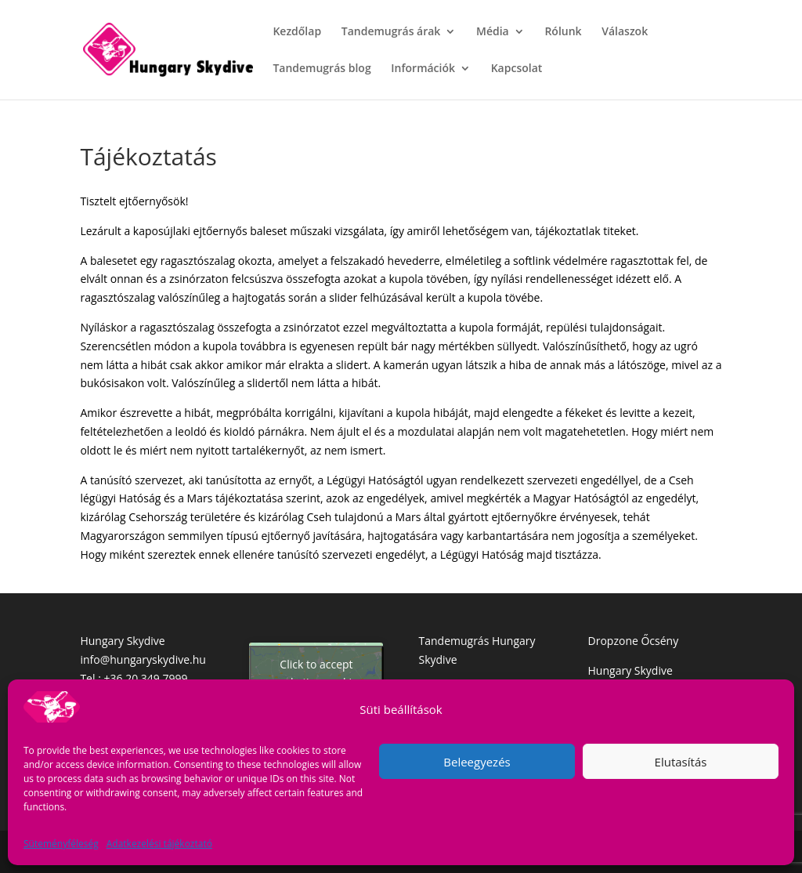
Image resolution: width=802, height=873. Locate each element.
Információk (423, 69)
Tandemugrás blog (321, 69)
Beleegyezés (476, 762)
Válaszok (625, 32)
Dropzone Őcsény (633, 640)
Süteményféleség (61, 843)
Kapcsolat (517, 69)
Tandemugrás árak (391, 32)
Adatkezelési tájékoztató (159, 843)
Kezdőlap (297, 32)
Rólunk (562, 32)
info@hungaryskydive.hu (143, 659)
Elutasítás (681, 762)
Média (492, 32)
